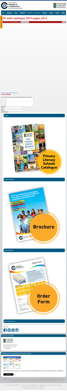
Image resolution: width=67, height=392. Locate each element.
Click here (8, 376)
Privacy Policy (27, 390)
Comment (3, 108)
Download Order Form (9, 322)
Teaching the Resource (22, 13)
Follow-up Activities (44, 13)
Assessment (37, 12)
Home (3, 12)
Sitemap (41, 390)
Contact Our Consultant (1, 22)
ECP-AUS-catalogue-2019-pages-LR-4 (9, 92)
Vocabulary (30, 12)
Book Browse (63, 13)
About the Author (57, 13)
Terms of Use (35, 390)
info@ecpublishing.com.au (9, 348)
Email (2, 110)
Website (3, 112)
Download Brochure (9, 252)
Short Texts (16, 13)
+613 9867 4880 (7, 350)
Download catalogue (9, 181)
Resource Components (9, 13)
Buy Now (6, 117)
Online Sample (51, 13)
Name (2, 109)
